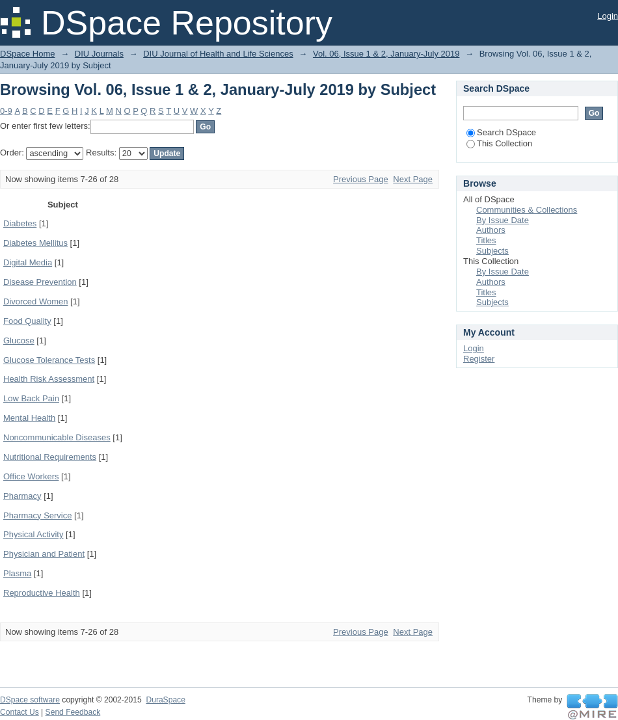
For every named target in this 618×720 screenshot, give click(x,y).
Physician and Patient (44, 554)
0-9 (6, 111)
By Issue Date (502, 220)
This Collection (499, 143)
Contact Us (19, 712)
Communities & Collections (526, 210)
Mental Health (29, 418)
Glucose (18, 340)
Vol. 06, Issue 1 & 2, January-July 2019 (386, 54)
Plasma (17, 573)
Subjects (492, 251)
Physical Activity (33, 534)
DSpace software (30, 699)
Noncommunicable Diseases (57, 437)
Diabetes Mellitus (35, 243)
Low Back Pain (31, 398)
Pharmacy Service (37, 515)
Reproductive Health (41, 593)
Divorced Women (35, 301)
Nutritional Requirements (49, 457)
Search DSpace (501, 132)
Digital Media (27, 262)
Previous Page (360, 179)
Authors (490, 230)
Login (607, 16)
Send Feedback (73, 712)
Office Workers (31, 476)
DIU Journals (99, 54)
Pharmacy (22, 496)
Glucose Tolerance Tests (49, 360)
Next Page (413, 179)
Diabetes (19, 223)
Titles (486, 240)
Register (478, 359)
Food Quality (27, 321)
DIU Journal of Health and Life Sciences (218, 54)
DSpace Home (27, 54)
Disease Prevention (40, 282)
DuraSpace (165, 699)
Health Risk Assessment (48, 379)
